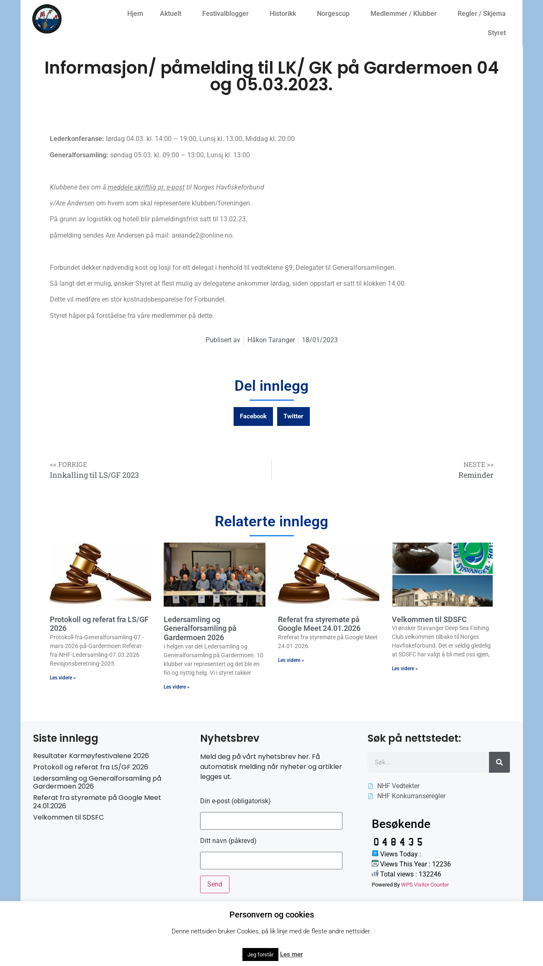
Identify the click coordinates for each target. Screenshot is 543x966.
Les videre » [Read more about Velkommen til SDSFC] (405, 668)
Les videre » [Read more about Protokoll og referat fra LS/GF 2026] (63, 678)
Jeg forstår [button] (260, 954)
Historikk (285, 14)
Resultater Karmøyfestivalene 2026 (91, 756)
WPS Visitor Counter (425, 884)
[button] (253, 416)
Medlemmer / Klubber (406, 14)
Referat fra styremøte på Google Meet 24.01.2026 (319, 624)
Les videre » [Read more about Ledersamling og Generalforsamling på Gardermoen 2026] (177, 687)
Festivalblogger (227, 14)
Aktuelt (172, 14)
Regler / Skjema (484, 14)
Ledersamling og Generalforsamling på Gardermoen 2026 (200, 628)
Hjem (135, 14)
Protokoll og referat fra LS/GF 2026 (90, 767)
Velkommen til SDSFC (429, 619)
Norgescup (335, 14)
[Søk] (499, 762)
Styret (499, 33)
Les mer (291, 954)
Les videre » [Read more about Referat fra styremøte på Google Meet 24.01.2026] (291, 660)
